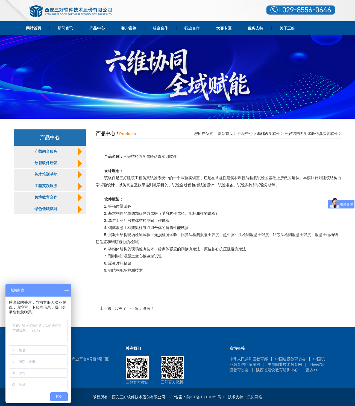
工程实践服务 (45, 186)
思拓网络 (254, 397)
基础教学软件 (268, 133)
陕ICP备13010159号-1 (205, 397)
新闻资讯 (65, 28)
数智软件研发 (45, 163)
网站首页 (33, 28)
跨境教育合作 (45, 197)
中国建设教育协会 (290, 359)
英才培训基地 (45, 174)
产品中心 (97, 28)
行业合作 (192, 28)
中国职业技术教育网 (285, 364)
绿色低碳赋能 (45, 209)
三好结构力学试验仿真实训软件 (311, 133)
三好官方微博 (172, 382)
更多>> (312, 370)
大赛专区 (223, 28)
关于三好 (287, 28)
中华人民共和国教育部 (249, 359)
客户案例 (128, 28)
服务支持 (255, 28)
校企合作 (160, 28)
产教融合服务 (45, 151)
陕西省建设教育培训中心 (277, 370)
